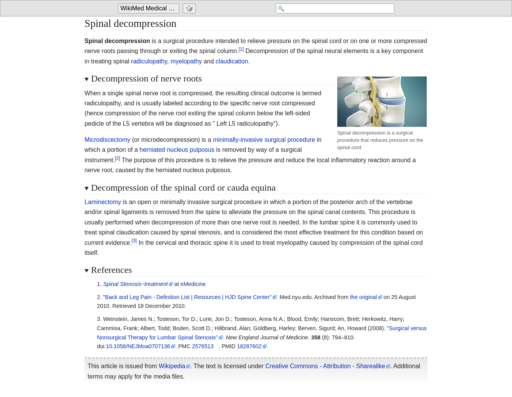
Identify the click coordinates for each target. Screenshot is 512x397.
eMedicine (193, 284)
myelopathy (186, 61)
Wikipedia (172, 366)
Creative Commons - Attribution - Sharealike (325, 366)
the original (363, 297)
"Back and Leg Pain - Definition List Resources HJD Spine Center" (187, 297)
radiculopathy (149, 61)
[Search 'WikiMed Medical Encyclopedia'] (333, 8)
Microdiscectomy (107, 139)
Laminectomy (103, 202)
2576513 (203, 346)
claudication (231, 61)
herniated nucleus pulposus (176, 149)
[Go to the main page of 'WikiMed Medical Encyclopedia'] (149, 8)
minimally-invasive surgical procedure (264, 139)
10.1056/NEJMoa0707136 (138, 346)
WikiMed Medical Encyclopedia (150, 8)
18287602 (249, 346)
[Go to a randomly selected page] (190, 8)
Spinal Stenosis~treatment (135, 284)
